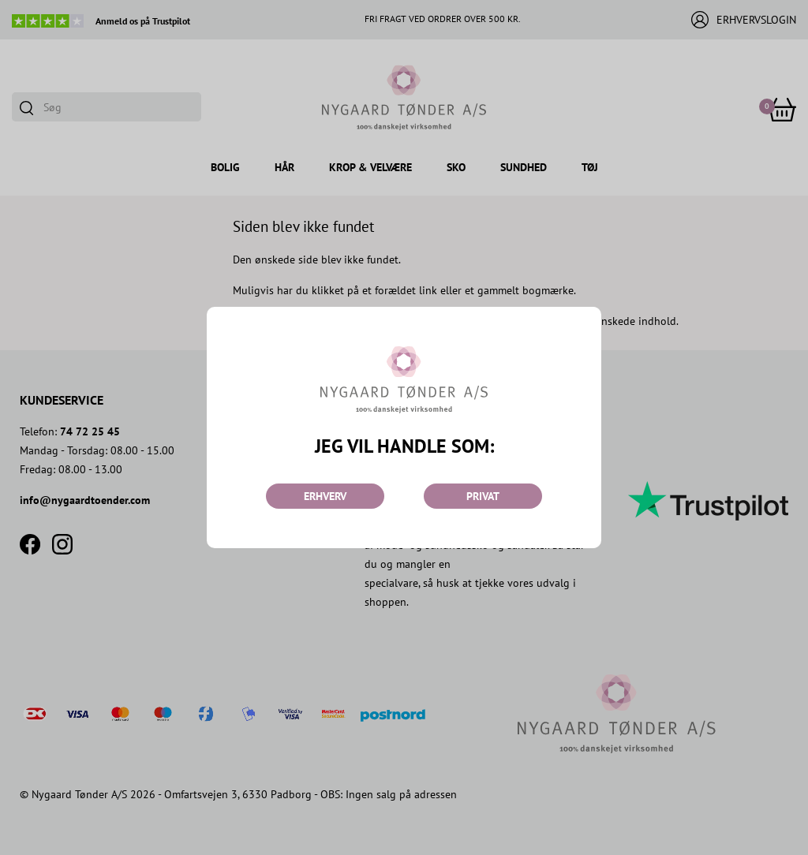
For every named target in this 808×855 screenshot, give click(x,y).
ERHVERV (325, 496)
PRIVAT (482, 496)
